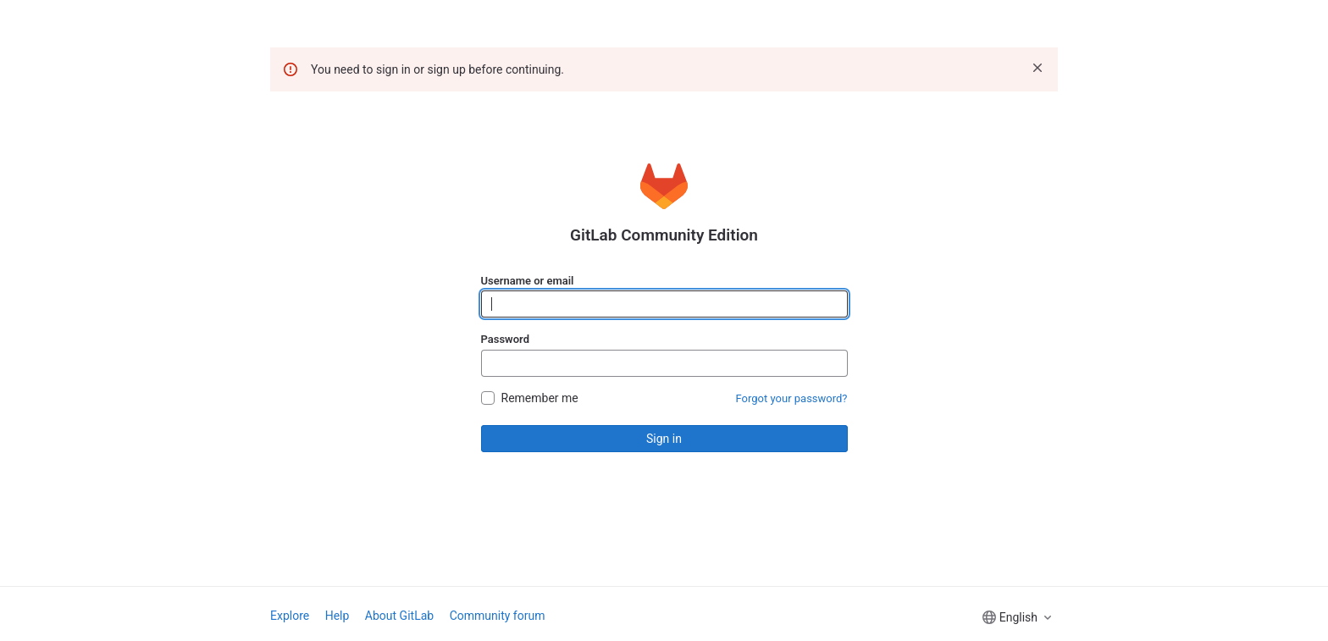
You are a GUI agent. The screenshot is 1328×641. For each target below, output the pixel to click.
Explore (289, 615)
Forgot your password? (792, 398)
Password (505, 339)
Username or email (527, 280)
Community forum (497, 615)
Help (337, 615)
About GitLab (399, 615)
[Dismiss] (1037, 68)
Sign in (664, 438)
